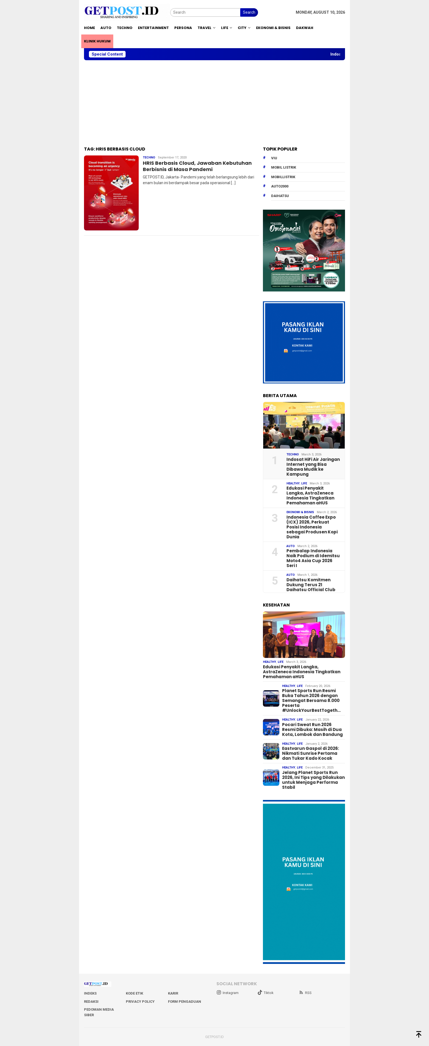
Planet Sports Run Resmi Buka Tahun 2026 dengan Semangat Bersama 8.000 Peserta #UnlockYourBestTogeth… (311, 700)
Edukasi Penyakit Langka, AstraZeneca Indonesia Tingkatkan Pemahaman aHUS (310, 495)
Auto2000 (279, 186)
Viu (274, 158)
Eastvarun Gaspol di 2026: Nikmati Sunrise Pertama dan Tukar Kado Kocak (310, 753)
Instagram (227, 993)
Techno (149, 157)
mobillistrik (283, 177)
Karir (173, 993)
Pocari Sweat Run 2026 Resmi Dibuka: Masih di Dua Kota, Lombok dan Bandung (312, 729)
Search (249, 12)
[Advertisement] (214, 103)
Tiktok (265, 993)
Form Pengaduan (184, 1001)
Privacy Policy (140, 1001)
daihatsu (280, 196)
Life (304, 483)
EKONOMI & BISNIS (300, 512)
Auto (290, 546)
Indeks (90, 993)
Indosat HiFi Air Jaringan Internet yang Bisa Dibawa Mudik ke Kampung (313, 467)
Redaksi (91, 1001)
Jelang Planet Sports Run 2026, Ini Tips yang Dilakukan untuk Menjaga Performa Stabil (313, 780)
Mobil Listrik (283, 167)
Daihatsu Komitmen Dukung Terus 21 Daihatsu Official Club (310, 584)
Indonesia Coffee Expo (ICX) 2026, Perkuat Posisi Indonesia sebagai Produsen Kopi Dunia (312, 527)
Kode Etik (134, 993)
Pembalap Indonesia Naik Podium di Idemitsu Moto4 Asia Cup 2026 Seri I (313, 558)
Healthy (293, 483)
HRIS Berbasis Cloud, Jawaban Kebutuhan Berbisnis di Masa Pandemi (197, 166)
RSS (305, 993)
